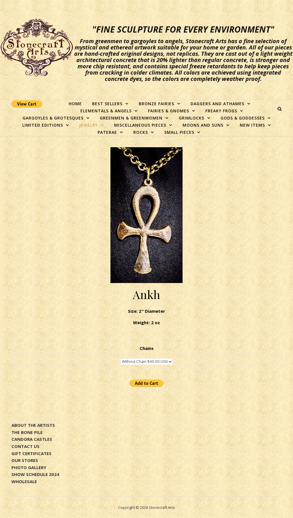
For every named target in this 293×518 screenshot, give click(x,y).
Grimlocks (191, 118)
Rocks (140, 132)
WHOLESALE (24, 481)
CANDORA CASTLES (31, 439)
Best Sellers (107, 103)
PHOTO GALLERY (28, 467)
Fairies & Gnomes (168, 110)
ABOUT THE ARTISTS (33, 425)
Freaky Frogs (221, 110)
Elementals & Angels (106, 110)
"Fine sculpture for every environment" (183, 29)
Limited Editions (42, 125)
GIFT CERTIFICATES (31, 453)
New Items (252, 125)
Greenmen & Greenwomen (131, 118)
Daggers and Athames (217, 103)
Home (75, 103)
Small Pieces (179, 132)
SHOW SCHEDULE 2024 (35, 474)
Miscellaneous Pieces (140, 125)
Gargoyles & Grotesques (53, 118)
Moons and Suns (203, 125)
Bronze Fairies (156, 103)
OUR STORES (24, 460)
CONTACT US (25, 446)
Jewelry (88, 125)
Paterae (107, 132)
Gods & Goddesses (243, 118)
